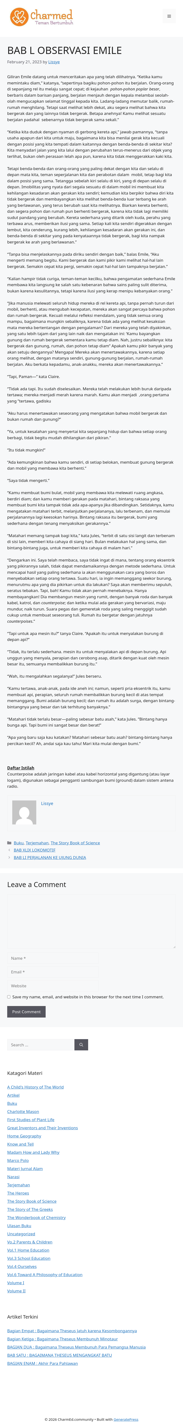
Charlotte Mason (23, 1111)
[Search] (81, 1045)
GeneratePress (126, 1419)
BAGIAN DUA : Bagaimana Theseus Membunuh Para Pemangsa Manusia (76, 1347)
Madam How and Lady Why (33, 1152)
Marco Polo (18, 1160)
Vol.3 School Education (28, 1258)
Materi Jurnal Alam (25, 1168)
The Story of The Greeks (30, 1209)
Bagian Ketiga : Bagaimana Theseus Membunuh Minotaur (62, 1339)
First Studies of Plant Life (30, 1119)
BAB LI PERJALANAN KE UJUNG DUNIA (50, 857)
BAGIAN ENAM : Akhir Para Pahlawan (42, 1363)
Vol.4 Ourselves (22, 1266)
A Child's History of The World (35, 1087)
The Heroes (18, 1193)
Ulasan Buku (19, 1225)
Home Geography (24, 1136)
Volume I (15, 1282)
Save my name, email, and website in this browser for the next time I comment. (88, 997)
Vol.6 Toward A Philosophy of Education (44, 1274)
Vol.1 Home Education (28, 1250)
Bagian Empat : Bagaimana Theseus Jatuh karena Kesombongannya (72, 1330)
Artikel (13, 1095)
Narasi (13, 1176)
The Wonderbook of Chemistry (36, 1217)
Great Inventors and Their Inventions (42, 1128)
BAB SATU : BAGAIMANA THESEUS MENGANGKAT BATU (59, 1355)
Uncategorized (21, 1234)
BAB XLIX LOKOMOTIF (34, 850)
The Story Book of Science (75, 843)
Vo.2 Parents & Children (29, 1242)
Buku (19, 843)
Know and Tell (20, 1144)
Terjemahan (37, 843)
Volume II (16, 1291)
